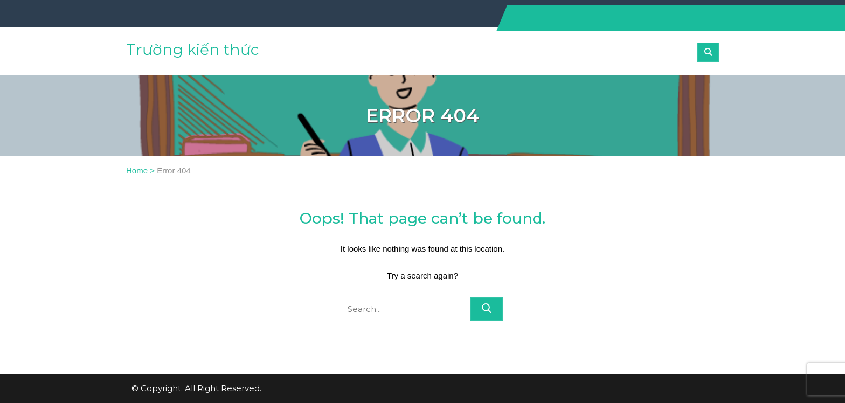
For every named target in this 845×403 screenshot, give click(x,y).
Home (137, 170)
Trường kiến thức (192, 49)
